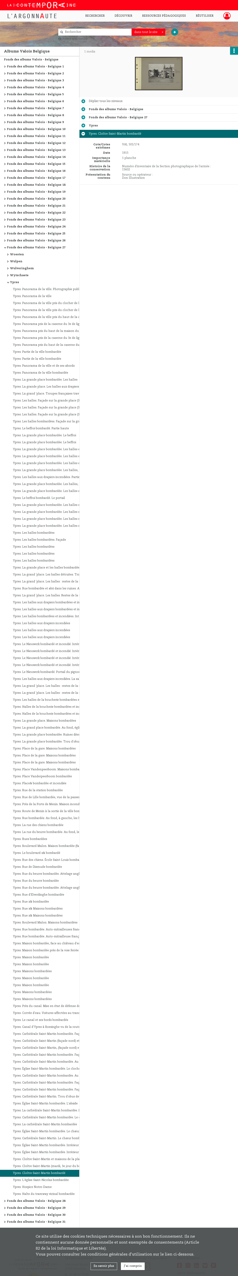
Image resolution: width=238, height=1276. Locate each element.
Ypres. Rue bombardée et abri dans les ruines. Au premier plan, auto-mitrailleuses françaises (52, 588)
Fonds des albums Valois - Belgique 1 (35, 66)
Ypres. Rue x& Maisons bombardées (38, 908)
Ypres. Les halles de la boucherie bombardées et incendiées (52, 700)
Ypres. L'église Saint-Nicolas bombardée (41, 1180)
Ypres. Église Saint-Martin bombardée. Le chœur (46, 1131)
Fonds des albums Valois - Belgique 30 (36, 1215)
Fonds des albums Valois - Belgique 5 (35, 94)
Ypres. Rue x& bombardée (31, 901)
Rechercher (95, 16)
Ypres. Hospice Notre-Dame (32, 1187)
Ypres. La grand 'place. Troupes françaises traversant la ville (52, 393)
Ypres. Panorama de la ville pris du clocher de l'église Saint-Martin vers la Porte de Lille (52, 303)
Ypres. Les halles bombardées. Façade (39, 539)
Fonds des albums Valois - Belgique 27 (36, 247)
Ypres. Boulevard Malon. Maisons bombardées (45, 922)
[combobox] (148, 32)
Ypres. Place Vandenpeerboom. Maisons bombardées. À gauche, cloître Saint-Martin (52, 769)
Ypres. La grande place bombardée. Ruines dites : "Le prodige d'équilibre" (52, 734)
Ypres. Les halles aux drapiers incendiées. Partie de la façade (52, 477)
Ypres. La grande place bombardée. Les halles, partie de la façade (52, 470)
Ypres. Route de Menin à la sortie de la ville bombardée (51, 811)
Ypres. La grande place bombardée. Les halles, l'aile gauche (52, 484)
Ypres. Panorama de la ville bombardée (40, 372)
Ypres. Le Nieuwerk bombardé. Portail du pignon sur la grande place (52, 672)
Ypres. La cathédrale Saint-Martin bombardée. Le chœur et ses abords (52, 1110)
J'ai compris (133, 1266)
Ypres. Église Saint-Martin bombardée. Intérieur (46, 1145)
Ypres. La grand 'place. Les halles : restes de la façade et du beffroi (52, 581)
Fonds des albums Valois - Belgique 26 (36, 240)
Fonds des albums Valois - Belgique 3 (35, 80)
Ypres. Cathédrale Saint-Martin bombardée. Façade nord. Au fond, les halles (52, 1034)
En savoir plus (104, 1266)
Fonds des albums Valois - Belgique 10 (36, 129)
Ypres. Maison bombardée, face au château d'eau (47, 943)
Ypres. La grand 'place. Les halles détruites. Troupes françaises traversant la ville (52, 574)
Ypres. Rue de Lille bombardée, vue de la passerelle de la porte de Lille (52, 797)
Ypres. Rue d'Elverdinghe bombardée (38, 894)
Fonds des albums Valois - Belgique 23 (36, 219)
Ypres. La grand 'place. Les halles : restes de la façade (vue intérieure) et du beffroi (52, 686)
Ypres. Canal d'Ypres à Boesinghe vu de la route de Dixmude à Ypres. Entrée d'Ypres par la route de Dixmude (52, 1027)
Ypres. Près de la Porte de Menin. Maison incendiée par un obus (52, 804)
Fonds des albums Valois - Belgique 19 (36, 191)
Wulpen (16, 261)
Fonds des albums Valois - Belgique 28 (36, 1201)
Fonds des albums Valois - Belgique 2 (35, 73)
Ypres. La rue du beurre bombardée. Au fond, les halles (51, 832)
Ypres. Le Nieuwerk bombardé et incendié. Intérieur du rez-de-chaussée (52, 644)
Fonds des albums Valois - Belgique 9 (35, 122)
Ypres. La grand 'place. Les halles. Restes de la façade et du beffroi (52, 595)
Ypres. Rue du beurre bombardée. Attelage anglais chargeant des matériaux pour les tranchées (52, 874)
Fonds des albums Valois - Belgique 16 (36, 171)
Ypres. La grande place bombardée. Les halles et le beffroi (52, 449)
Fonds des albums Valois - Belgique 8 (35, 115)
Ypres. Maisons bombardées (32, 971)
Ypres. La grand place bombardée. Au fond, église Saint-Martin (52, 727)
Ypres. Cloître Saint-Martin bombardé (39, 1173)
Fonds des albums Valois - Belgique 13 (36, 150)
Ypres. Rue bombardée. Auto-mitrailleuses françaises (50, 929)
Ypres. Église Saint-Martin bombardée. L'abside (45, 1103)
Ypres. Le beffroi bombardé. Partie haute (41, 428)
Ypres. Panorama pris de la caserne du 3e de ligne (48, 324)
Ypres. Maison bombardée (31, 957)
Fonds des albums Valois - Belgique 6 (35, 101)
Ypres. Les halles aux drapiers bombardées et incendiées (52, 602)
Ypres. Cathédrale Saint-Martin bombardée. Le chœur (50, 1117)
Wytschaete (19, 275)
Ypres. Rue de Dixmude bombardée (37, 867)
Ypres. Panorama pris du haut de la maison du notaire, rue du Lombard (52, 331)
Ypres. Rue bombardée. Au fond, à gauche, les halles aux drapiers (52, 818)
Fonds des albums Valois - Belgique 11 (36, 136)
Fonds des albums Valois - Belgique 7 (35, 108)
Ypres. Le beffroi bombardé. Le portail (39, 498)
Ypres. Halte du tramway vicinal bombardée (44, 1194)
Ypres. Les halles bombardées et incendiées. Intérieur (50, 616)
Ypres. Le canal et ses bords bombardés (40, 1020)
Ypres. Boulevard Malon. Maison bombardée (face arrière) (52, 846)
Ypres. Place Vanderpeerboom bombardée (42, 776)
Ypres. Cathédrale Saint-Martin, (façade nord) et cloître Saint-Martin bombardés (52, 1048)
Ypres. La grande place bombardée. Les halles (45, 379)
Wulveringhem (22, 268)
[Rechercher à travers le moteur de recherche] (97, 32)
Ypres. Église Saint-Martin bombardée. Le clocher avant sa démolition (52, 1068)
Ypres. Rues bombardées (30, 839)
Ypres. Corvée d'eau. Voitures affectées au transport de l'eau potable (52, 1013)
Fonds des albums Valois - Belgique (31, 59)
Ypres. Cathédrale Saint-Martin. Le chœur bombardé (49, 1138)
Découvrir (123, 16)
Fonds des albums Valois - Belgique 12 (36, 143)
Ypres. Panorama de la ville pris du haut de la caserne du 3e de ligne (52, 317)
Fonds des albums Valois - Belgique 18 (36, 185)
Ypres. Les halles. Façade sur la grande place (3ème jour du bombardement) (52, 400)
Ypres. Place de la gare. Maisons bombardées (44, 748)
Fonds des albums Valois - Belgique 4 (35, 87)
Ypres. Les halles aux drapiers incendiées (41, 623)
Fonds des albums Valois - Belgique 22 (36, 212)
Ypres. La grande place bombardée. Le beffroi (44, 435)
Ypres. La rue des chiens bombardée (38, 825)
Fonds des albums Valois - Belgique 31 (36, 1222)
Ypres (14, 282)
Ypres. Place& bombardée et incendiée (39, 783)
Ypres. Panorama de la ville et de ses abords (44, 365)
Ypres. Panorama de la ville (32, 296)
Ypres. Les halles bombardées (33, 533)
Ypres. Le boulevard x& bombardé (36, 853)
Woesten (17, 254)
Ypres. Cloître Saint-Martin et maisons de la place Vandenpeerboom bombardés (52, 1159)
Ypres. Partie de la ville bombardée (37, 352)
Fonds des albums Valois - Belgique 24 (36, 226)
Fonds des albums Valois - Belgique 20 (36, 198)
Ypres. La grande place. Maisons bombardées (44, 720)
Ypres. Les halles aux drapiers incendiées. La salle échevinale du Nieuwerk (52, 679)
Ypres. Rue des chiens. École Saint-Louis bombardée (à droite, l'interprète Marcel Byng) (52, 860)
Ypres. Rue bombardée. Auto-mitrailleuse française (48, 936)
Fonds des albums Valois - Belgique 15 (36, 164)
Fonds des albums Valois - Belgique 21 (36, 205)
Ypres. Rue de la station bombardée (38, 790)
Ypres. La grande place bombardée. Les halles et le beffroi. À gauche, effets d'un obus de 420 (52, 526)
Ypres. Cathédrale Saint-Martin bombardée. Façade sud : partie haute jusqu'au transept (52, 1089)
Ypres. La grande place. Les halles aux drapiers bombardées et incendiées (52, 386)
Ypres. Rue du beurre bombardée (36, 880)
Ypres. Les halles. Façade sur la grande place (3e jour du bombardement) (52, 407)
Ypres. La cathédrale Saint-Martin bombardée (45, 1124)
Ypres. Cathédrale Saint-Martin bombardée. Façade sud (52, 1082)
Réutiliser (204, 16)
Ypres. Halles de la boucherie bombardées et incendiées (52, 707)
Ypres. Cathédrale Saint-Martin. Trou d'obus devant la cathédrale (52, 1096)
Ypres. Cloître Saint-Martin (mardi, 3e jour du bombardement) (52, 1166)
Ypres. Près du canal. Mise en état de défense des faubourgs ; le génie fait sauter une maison (52, 1006)
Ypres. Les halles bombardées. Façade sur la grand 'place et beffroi (52, 421)
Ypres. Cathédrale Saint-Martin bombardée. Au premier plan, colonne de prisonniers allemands (52, 1075)
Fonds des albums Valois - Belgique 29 (36, 1208)
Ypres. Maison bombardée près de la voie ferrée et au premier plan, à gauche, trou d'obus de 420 (52, 950)
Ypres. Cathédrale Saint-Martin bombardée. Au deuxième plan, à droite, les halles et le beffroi (52, 1061)
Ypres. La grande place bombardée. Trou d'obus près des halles (52, 741)
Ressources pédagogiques (164, 16)
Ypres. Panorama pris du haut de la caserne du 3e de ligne (52, 345)
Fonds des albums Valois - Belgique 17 (36, 178)
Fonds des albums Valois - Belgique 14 (36, 157)
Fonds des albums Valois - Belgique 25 (36, 233)
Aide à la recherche (75, 39)
